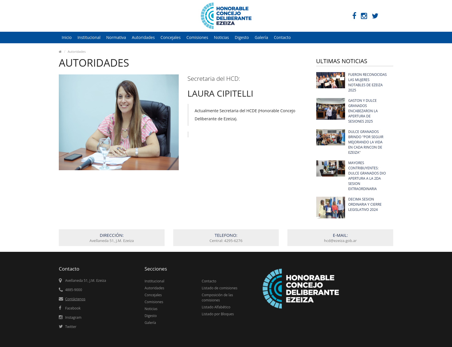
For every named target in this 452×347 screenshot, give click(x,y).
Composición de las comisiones (217, 297)
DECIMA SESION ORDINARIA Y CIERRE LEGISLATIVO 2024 (365, 204)
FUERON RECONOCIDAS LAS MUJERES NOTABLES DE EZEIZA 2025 (367, 82)
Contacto (282, 37)
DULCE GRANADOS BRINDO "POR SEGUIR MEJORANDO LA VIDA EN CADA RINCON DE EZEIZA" (365, 142)
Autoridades (143, 37)
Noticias (221, 37)
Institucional (89, 37)
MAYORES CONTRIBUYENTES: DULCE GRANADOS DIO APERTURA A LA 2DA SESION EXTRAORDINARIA (367, 175)
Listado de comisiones (220, 288)
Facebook (72, 308)
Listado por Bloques (218, 314)
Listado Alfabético (216, 307)
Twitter (70, 326)
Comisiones (197, 37)
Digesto (242, 37)
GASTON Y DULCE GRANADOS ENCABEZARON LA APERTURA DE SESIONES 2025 (363, 111)
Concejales (171, 37)
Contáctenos (75, 299)
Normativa (116, 37)
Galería (261, 37)
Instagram (73, 317)
